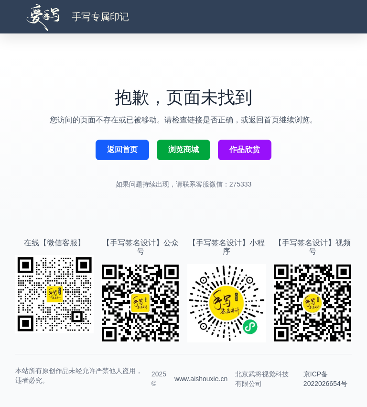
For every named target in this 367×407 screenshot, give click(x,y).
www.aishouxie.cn (200, 379)
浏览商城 (183, 149)
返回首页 (122, 149)
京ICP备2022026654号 (325, 378)
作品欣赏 (244, 149)
